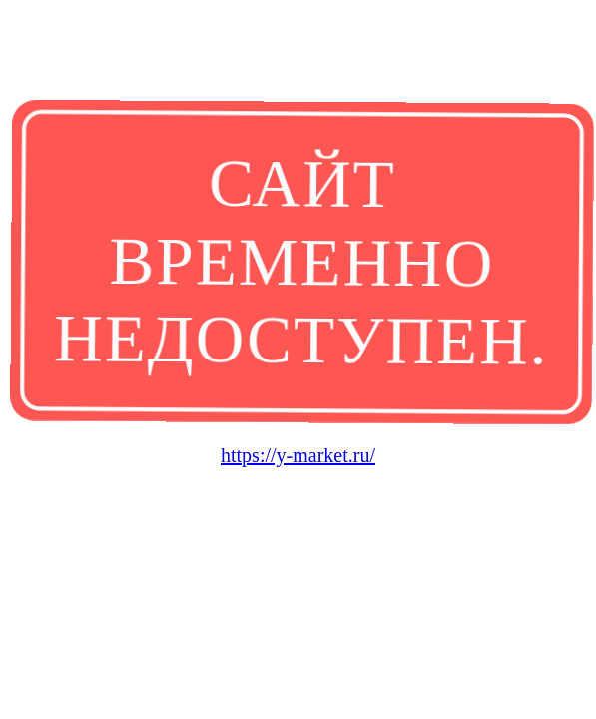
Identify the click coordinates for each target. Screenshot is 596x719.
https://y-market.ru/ (298, 455)
